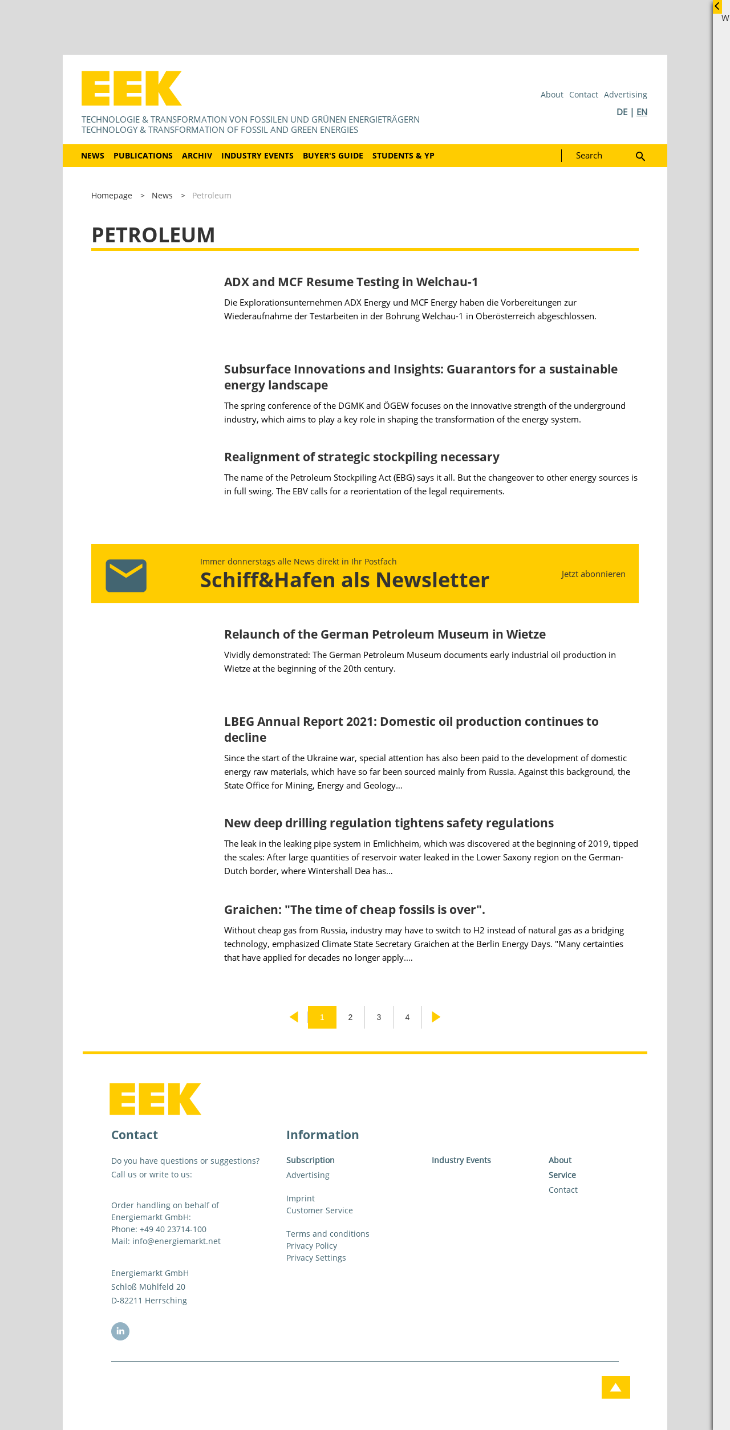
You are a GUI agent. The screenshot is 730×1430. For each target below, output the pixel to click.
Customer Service (319, 1210)
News (92, 155)
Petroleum (212, 195)
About (552, 94)
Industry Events (257, 155)
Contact (583, 94)
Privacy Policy (311, 1245)
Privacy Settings (316, 1257)
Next (436, 1017)
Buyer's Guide (333, 155)
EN (641, 111)
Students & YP (403, 155)
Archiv (197, 155)
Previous (293, 1017)
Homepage (111, 195)
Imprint (300, 1198)
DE (622, 111)
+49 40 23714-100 (173, 1229)
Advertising (625, 94)
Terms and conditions (328, 1233)
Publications (143, 155)
